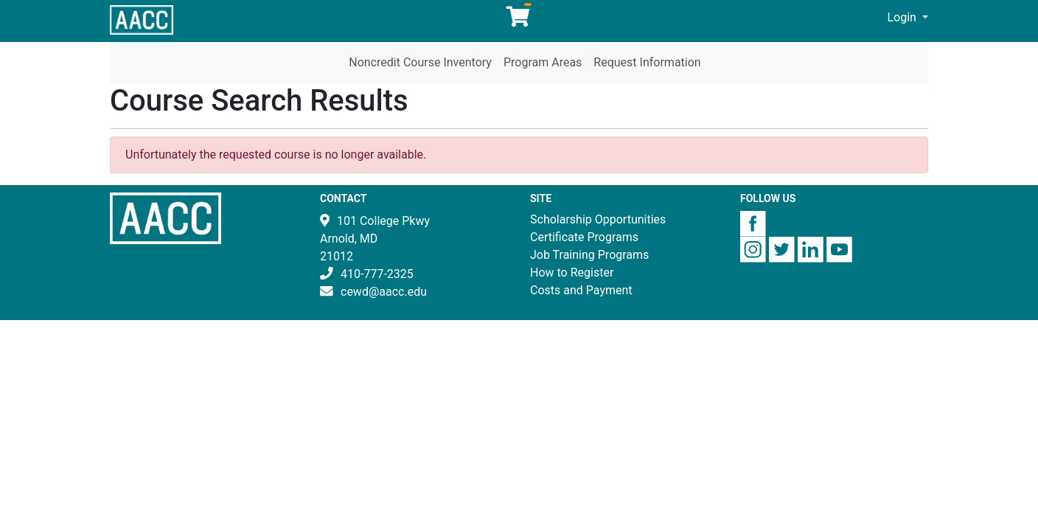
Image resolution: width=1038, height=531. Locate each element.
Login (903, 17)
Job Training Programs (589, 255)
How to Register (571, 273)
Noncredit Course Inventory (420, 62)
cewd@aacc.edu (384, 292)
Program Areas (543, 62)
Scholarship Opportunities (598, 219)
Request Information (646, 62)
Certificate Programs (584, 237)
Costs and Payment (581, 290)
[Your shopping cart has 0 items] (519, 20)
